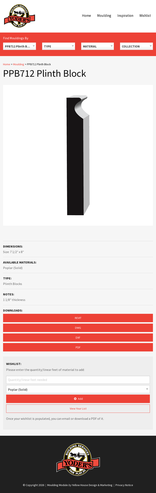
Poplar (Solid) (12, 268)
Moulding (104, 15)
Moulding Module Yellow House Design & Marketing (79, 485)
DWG (78, 328)
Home (86, 15)
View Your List (78, 408)
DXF (78, 337)
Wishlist (145, 15)
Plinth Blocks (12, 284)
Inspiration (125, 15)
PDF (78, 347)
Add (78, 399)
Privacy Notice (124, 485)
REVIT (78, 318)
